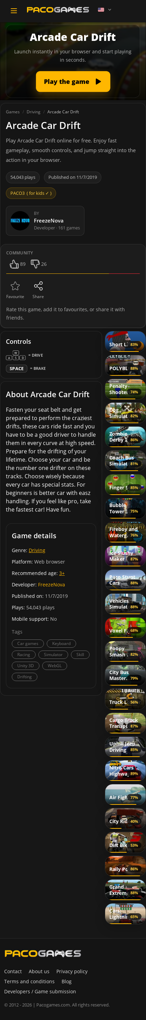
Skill (80, 654)
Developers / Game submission (40, 991)
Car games (27, 643)
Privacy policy (72, 971)
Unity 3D (25, 666)
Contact (13, 971)
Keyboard (61, 643)
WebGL (55, 666)
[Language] (105, 10)
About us (39, 971)
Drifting (24, 677)
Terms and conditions (29, 981)
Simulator (53, 654)
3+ (62, 573)
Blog (67, 981)
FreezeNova (51, 584)
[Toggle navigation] (14, 11)
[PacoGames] (43, 953)
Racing (23, 654)
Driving (37, 550)
